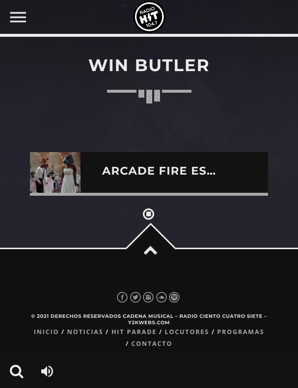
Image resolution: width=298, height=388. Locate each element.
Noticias (85, 332)
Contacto (151, 343)
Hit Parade (134, 332)
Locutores (187, 332)
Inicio (46, 332)
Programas (240, 332)
